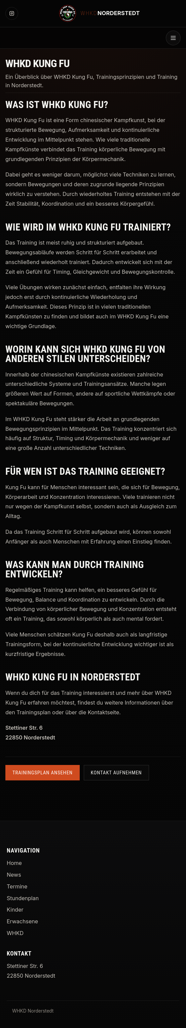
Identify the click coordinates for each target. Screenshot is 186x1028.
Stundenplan (23, 898)
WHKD (15, 933)
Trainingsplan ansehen (42, 773)
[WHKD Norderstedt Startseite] (99, 13)
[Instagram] (11, 13)
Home (14, 863)
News (14, 874)
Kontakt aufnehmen (116, 773)
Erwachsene (22, 921)
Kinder (15, 909)
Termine (17, 886)
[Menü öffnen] (173, 38)
